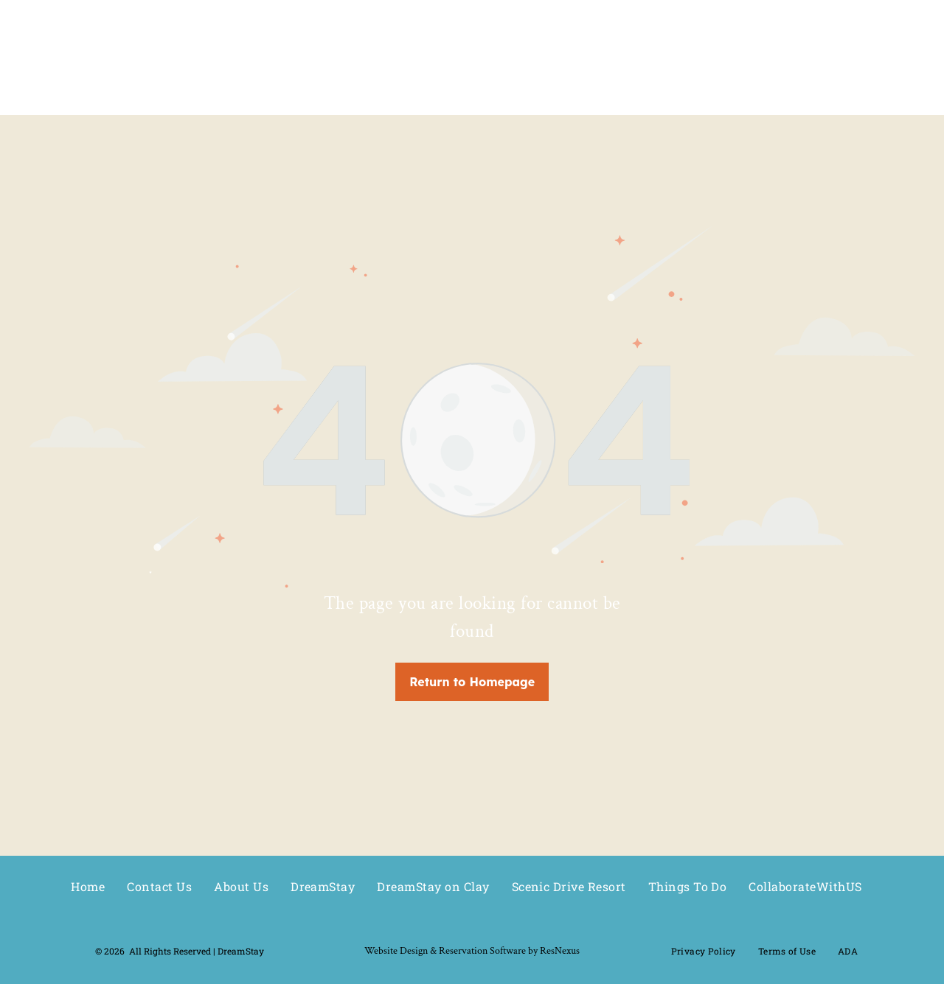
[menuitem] (88, 886)
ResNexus (560, 950)
